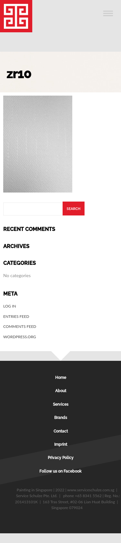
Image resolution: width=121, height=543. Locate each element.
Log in (9, 306)
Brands (60, 417)
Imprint (60, 444)
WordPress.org (19, 336)
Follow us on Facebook (60, 471)
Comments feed (19, 326)
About (60, 391)
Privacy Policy (61, 457)
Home (60, 377)
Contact (61, 431)
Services (60, 404)
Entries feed (16, 316)
